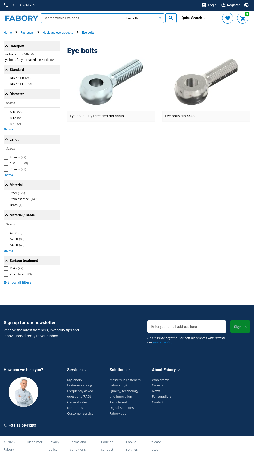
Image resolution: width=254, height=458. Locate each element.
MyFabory (74, 380)
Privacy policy (53, 446)
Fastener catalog (79, 385)
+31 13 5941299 (19, 5)
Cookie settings (132, 446)
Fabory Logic (119, 385)
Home (8, 32)
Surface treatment (24, 261)
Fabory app (118, 413)
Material (16, 185)
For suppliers (161, 396)
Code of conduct (107, 446)
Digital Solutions (122, 407)
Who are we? (161, 380)
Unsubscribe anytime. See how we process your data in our (186, 340)
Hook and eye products (58, 32)
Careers (157, 385)
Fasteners (27, 32)
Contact (157, 402)
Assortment (118, 402)
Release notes (155, 446)
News (156, 391)
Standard (17, 70)
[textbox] (81, 18)
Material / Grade (22, 215)
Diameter (17, 94)
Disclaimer (35, 442)
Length (15, 139)
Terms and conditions (78, 446)
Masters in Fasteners (125, 380)
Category (17, 46)
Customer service (80, 413)
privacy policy (162, 342)
